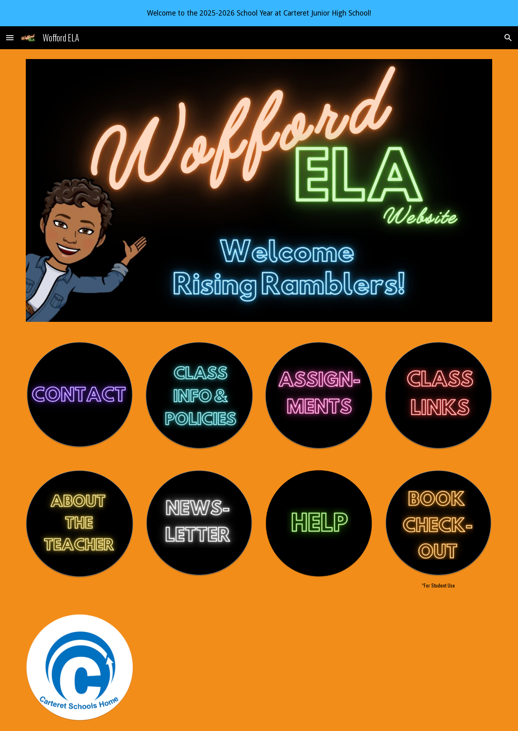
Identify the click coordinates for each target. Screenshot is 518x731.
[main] (438, 585)
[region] (259, 13)
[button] (10, 37)
